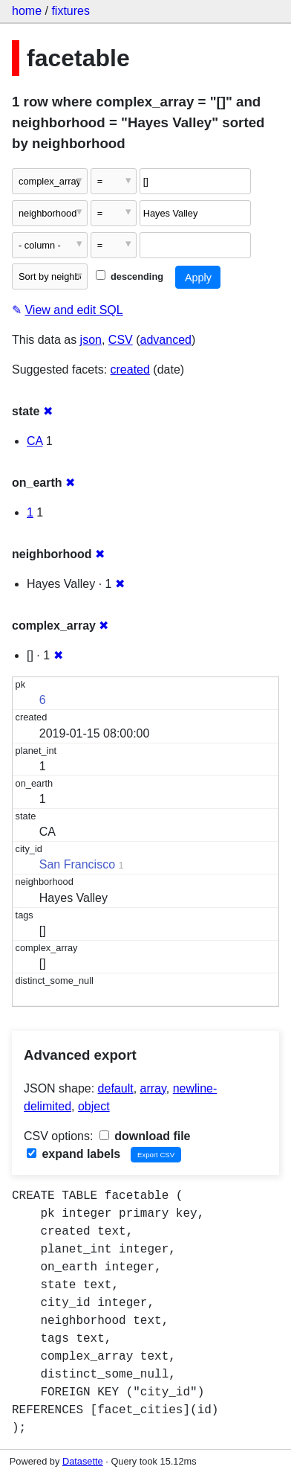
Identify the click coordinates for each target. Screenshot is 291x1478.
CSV (120, 339)
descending (129, 276)
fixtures (70, 10)
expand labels (73, 1154)
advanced (166, 339)
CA (34, 441)
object (94, 1106)
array (153, 1088)
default (116, 1088)
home (27, 10)
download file (145, 1136)
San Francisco (77, 864)
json (91, 339)
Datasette (82, 1461)
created (130, 369)
